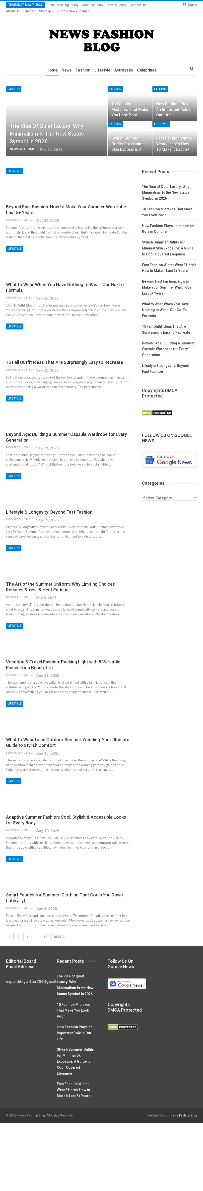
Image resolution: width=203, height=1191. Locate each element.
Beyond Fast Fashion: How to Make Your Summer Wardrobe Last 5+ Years (166, 281)
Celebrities (148, 64)
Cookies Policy (92, 5)
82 (45, 931)
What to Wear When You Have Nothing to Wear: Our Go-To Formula (165, 304)
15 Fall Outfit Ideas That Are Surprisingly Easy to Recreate (64, 356)
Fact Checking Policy (63, 5)
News (65, 64)
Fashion (82, 64)
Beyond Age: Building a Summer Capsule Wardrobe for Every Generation (168, 343)
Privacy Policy (116, 5)
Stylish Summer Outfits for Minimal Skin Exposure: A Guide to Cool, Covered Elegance (168, 242)
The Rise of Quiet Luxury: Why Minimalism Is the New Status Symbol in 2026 (47, 128)
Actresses (124, 64)
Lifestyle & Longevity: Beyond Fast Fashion (49, 506)
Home (50, 64)
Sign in (190, 4)
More (135, 5)
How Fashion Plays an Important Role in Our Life (174, 103)
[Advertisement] (101, 1154)
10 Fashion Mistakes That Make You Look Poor (129, 103)
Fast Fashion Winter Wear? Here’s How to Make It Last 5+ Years (74, 1084)
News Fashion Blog (184, 1109)
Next (59, 931)
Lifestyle (103, 64)
